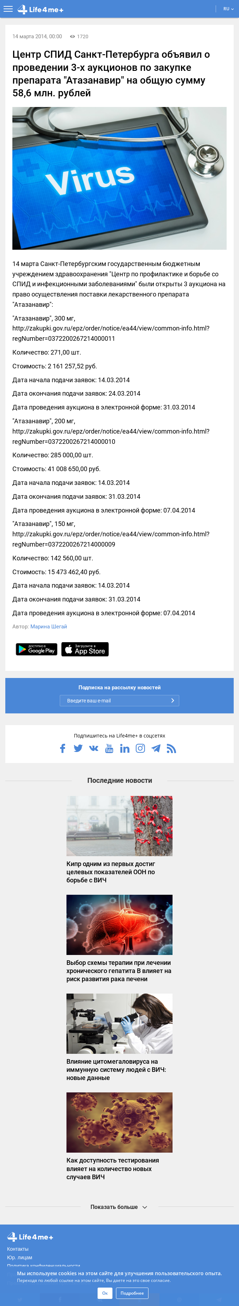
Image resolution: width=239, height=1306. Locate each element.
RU (228, 9)
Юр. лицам (19, 1257)
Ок (105, 1293)
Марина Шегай (48, 626)
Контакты (17, 1249)
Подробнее (132, 1293)
